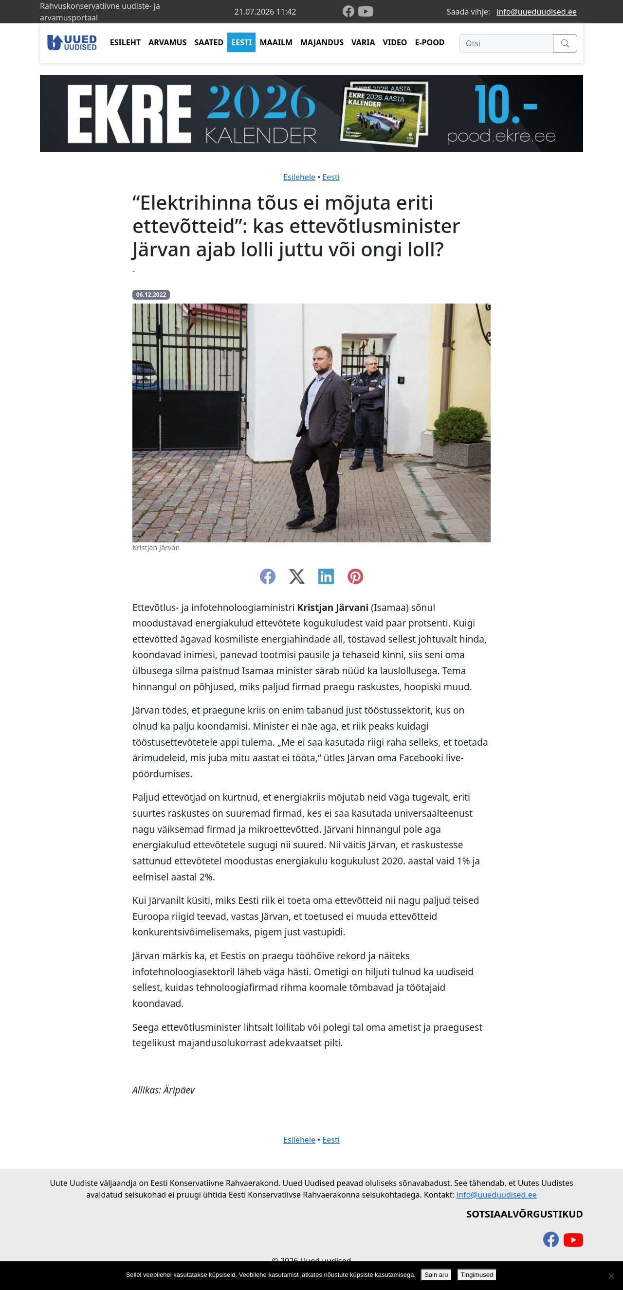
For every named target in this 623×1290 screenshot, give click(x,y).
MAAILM (276, 42)
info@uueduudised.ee (536, 11)
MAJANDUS (322, 42)
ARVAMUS (167, 42)
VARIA (363, 42)
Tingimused (477, 1274)
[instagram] (355, 579)
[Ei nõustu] (611, 1276)
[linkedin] (326, 579)
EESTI (241, 42)
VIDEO (395, 42)
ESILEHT (125, 42)
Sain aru (436, 1274)
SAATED (209, 42)
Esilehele (299, 177)
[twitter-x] (297, 579)
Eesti (331, 177)
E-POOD (430, 42)
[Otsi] (506, 43)
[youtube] (365, 11)
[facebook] (350, 11)
